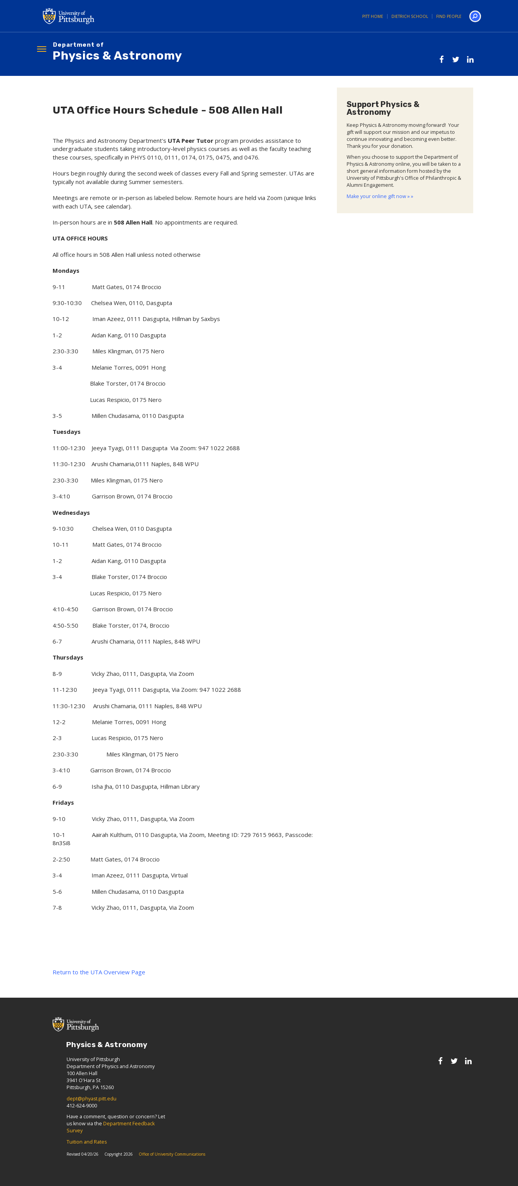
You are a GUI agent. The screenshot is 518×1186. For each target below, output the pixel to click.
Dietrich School (409, 16)
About (62, 84)
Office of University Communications (172, 1170)
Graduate (182, 84)
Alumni (289, 84)
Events (359, 84)
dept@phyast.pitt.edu (91, 1115)
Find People (449, 16)
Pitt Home (372, 16)
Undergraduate (238, 84)
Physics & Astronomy (117, 52)
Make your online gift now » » (380, 212)
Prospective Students (423, 84)
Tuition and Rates (87, 1158)
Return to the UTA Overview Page (99, 988)
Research (138, 84)
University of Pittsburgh (99, 16)
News (324, 84)
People (98, 84)
